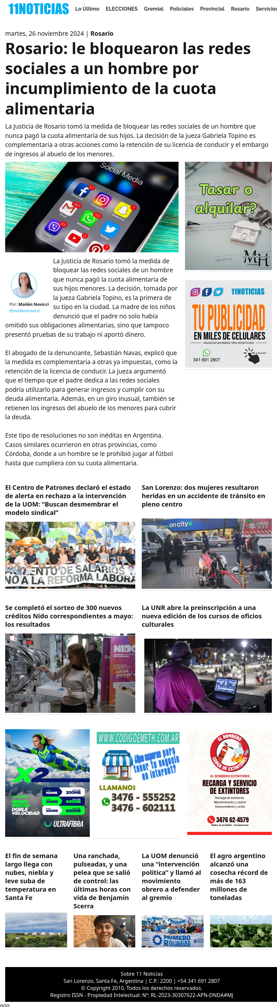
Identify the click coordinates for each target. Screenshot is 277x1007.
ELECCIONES (122, 9)
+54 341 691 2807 (199, 980)
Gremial (154, 9)
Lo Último (87, 9)
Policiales (182, 9)
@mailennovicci (24, 311)
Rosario (240, 9)
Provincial (212, 9)
